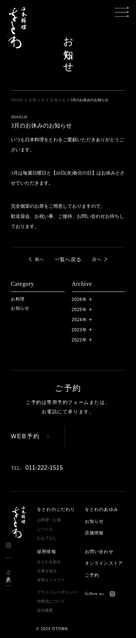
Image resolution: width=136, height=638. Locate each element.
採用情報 (46, 551)
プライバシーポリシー (57, 592)
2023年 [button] (79, 329)
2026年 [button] (79, 299)
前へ (39, 259)
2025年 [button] (79, 309)
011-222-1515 (37, 468)
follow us (100, 593)
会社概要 (45, 610)
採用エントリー (51, 580)
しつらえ (45, 529)
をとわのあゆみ (101, 509)
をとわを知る (49, 562)
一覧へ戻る (68, 259)
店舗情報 (94, 532)
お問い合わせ (99, 551)
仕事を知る (47, 571)
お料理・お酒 (49, 520)
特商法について (51, 601)
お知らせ (20, 308)
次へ (96, 259)
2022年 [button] (79, 339)
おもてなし (47, 538)
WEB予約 (25, 436)
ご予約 (8, 572)
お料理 (18, 299)
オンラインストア (104, 563)
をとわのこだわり (56, 509)
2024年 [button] (79, 319)
